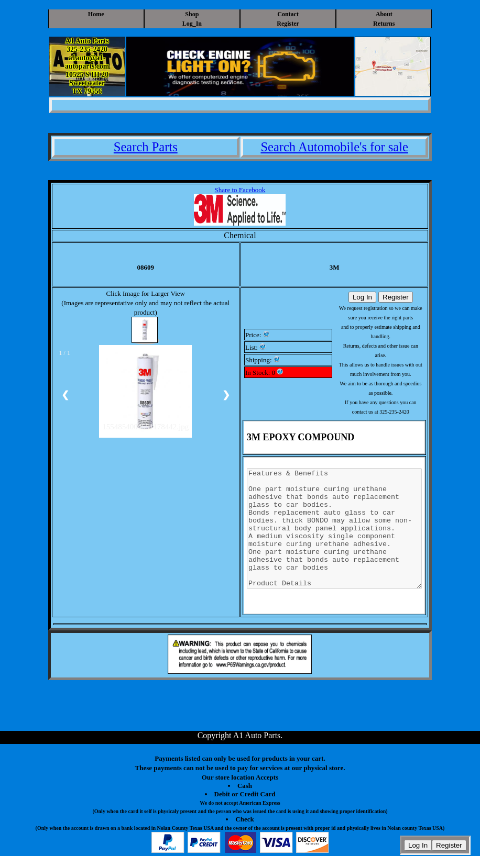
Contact (288, 14)
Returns (384, 23)
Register (288, 23)
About (384, 14)
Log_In (192, 23)
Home (96, 14)
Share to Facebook (240, 190)
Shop (192, 14)
